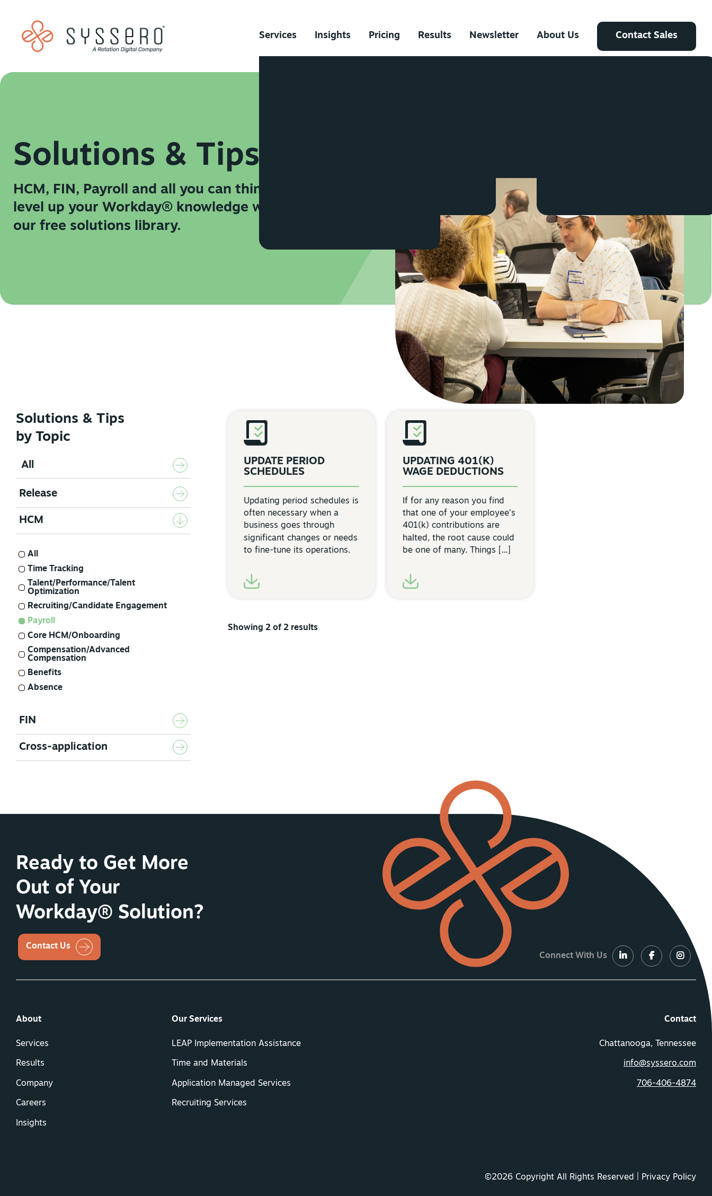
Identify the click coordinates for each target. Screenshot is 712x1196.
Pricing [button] (384, 36)
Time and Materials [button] (209, 1063)
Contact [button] (680, 1019)
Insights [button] (333, 36)
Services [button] (278, 36)
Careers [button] (31, 1103)
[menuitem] (278, 36)
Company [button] (34, 1083)
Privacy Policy (669, 1177)
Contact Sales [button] (647, 36)
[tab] (103, 494)
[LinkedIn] (623, 956)
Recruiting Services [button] (209, 1103)
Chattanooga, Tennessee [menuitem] (647, 1044)
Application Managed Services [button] (231, 1083)
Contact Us (48, 946)
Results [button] (434, 36)
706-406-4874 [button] (666, 1083)
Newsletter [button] (494, 36)
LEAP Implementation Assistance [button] (236, 1044)
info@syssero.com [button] (660, 1063)
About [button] (28, 1019)
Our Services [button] (197, 1019)
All (27, 465)
